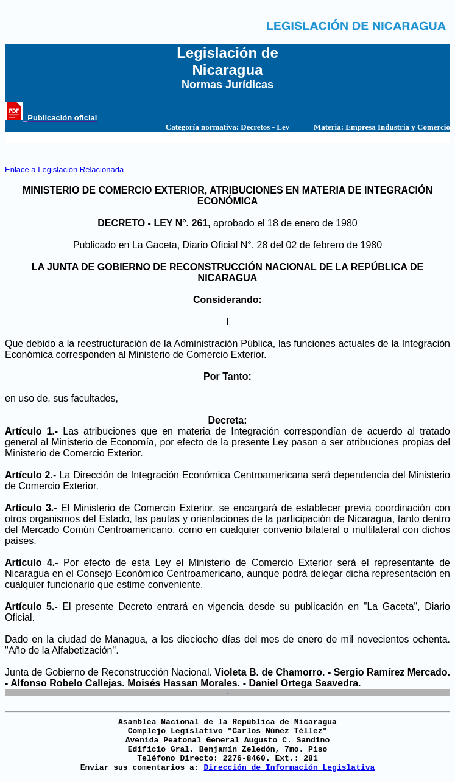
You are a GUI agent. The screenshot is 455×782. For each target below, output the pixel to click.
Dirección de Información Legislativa (289, 767)
